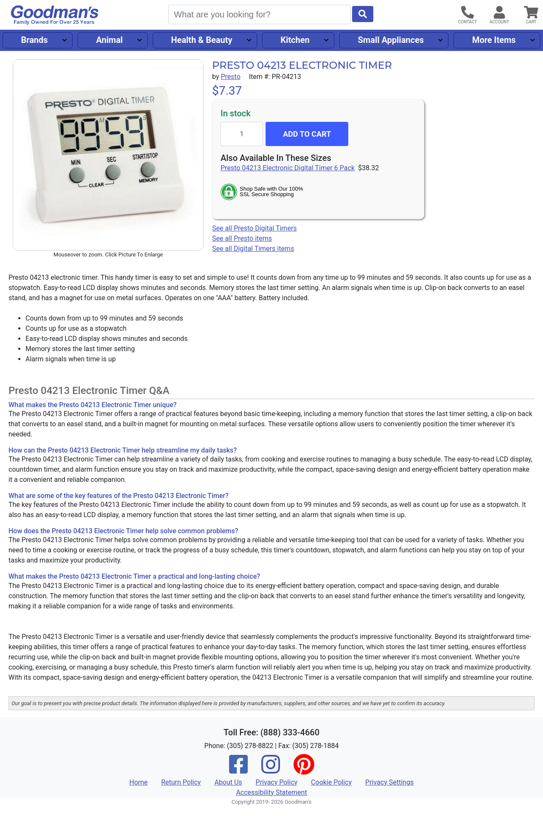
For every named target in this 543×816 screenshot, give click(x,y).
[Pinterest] (303, 770)
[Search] (259, 14)
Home (138, 782)
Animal (109, 40)
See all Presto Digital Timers (254, 228)
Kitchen (294, 40)
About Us (228, 782)
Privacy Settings (389, 782)
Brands (34, 40)
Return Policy (181, 782)
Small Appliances (391, 40)
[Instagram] (271, 770)
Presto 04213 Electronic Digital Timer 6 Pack (288, 168)
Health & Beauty (201, 40)
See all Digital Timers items (253, 249)
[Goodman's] (54, 15)
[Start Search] (362, 14)
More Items (494, 40)
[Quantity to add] (242, 134)
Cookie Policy (331, 782)
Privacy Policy (277, 782)
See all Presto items (242, 238)
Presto (230, 77)
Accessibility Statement (271, 792)
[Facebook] (238, 770)
